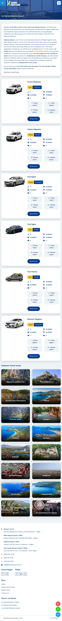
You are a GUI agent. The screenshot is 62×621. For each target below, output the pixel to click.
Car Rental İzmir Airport (9, 605)
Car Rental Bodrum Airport (10, 602)
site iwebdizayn (54, 618)
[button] (59, 3)
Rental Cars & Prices (8, 587)
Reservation (34, 119)
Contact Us (5, 593)
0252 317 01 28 (8, 558)
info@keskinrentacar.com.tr (13, 565)
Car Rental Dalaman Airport (10, 608)
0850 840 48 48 (9, 554)
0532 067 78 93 (9, 561)
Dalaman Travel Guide (11, 72)
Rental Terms (5, 590)
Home (3, 584)
